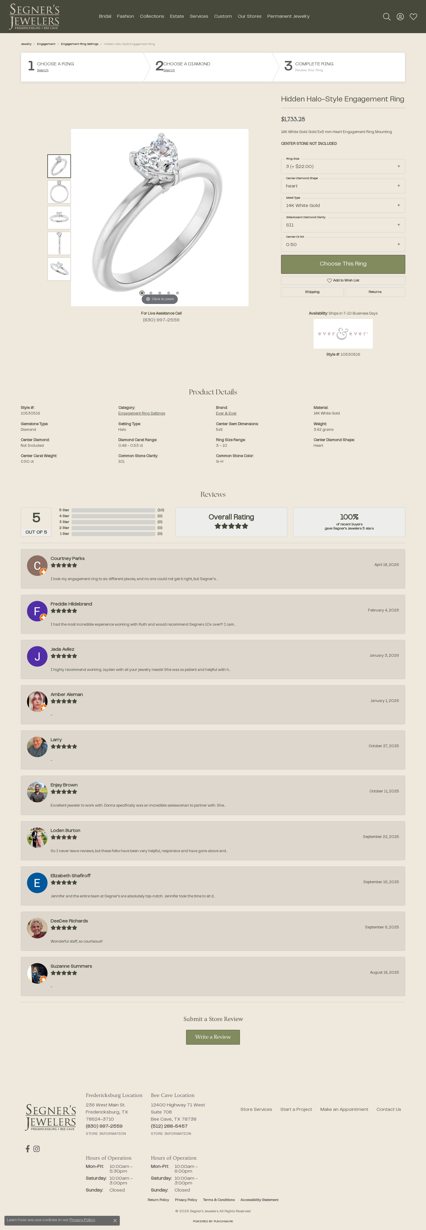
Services (199, 16)
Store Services (256, 1110)
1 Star (64, 534)
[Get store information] (106, 1133)
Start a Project (296, 1110)
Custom (223, 16)
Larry (56, 740)
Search (43, 70)
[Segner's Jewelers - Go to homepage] (50, 1117)
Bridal (105, 16)
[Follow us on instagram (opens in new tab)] (35, 1149)
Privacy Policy (186, 1200)
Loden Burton (65, 831)
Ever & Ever (226, 413)
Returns (375, 292)
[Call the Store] (104, 1126)
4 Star (64, 516)
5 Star (64, 510)
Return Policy (158, 1200)
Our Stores (250, 16)
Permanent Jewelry (288, 16)
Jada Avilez (62, 650)
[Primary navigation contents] (204, 16)
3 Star (64, 522)
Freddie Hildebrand (71, 604)
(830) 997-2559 (161, 320)
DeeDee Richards (69, 921)
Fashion (125, 16)
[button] (386, 16)
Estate (177, 16)
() (161, 510)
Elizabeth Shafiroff (71, 876)
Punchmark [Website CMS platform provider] (223, 1221)
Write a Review (213, 1037)
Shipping (312, 292)
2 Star (64, 528)
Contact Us (389, 1110)
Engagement (46, 44)
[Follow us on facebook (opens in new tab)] (27, 1149)
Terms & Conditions (219, 1200)
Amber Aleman (67, 695)
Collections (152, 16)
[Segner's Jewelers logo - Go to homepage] (34, 16)
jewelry (26, 44)
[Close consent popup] (115, 1220)
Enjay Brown (64, 785)
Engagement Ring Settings (79, 44)
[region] (159, 217)
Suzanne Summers (71, 966)
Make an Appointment (344, 1110)
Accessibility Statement (259, 1200)
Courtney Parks (68, 559)
